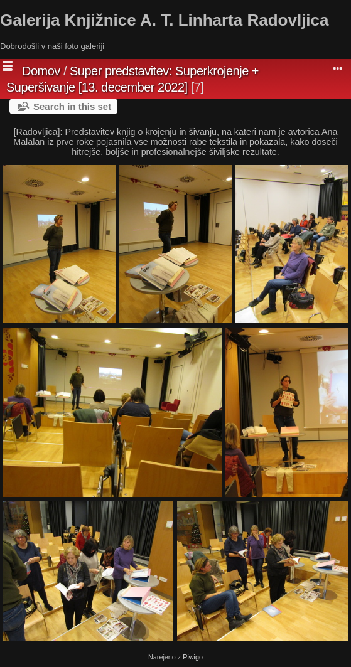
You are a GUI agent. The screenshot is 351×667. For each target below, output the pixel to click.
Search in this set (72, 106)
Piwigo (193, 657)
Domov (41, 71)
